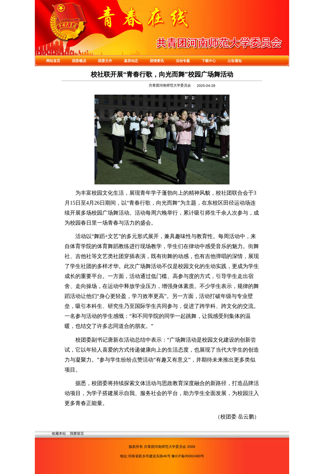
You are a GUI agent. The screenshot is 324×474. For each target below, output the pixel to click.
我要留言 (77, 433)
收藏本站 (59, 433)
